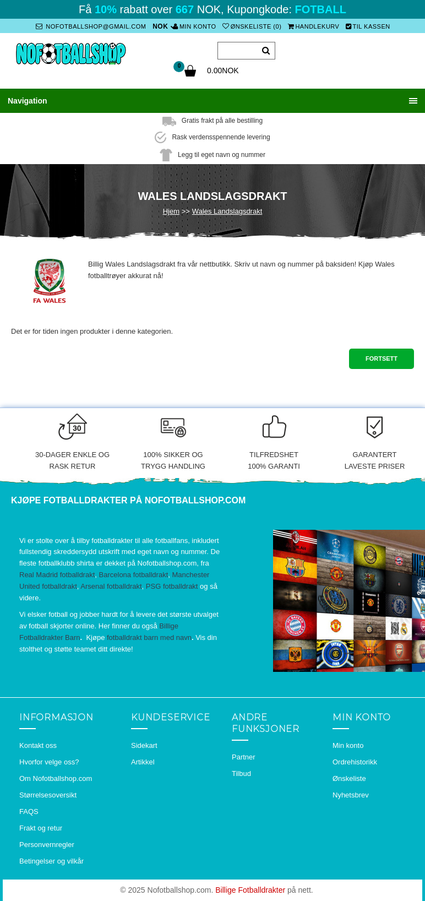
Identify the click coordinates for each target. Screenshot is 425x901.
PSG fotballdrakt (172, 586)
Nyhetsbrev (351, 795)
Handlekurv (314, 26)
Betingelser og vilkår (51, 861)
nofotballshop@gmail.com (91, 26)
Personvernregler (46, 844)
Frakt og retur (40, 828)
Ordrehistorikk (355, 762)
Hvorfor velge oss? (49, 762)
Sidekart (144, 745)
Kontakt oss (38, 745)
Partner (243, 757)
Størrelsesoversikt (48, 795)
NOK (160, 26)
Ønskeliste (349, 778)
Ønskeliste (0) (251, 26)
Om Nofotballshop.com (55, 778)
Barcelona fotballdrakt (133, 575)
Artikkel (143, 762)
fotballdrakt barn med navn (149, 637)
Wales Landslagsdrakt (227, 211)
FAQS (29, 811)
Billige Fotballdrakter (250, 890)
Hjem (171, 211)
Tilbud (241, 773)
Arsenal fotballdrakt (110, 586)
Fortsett (381, 358)
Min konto (194, 26)
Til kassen (368, 26)
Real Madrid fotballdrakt (57, 575)
